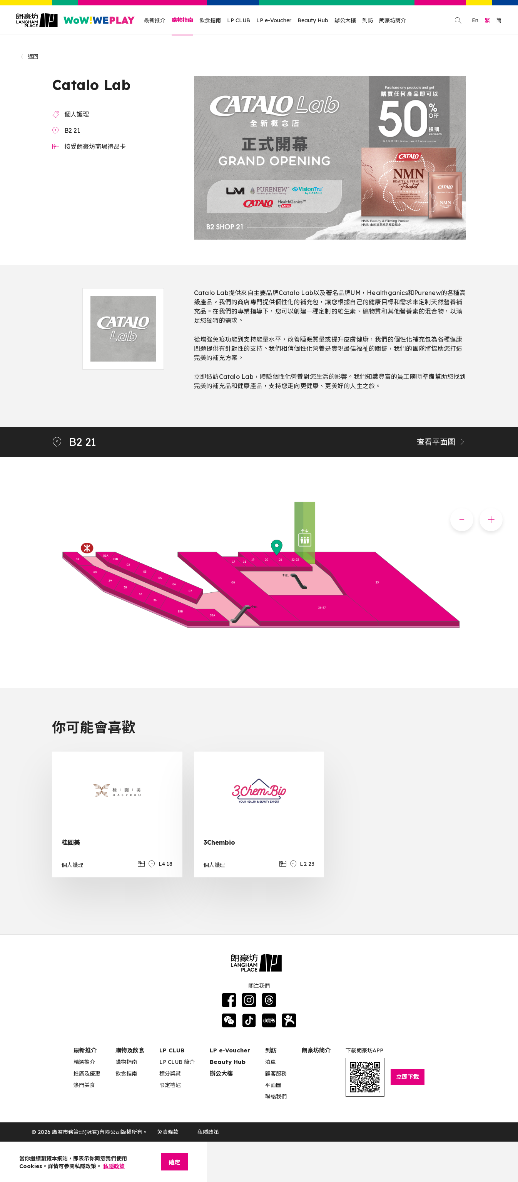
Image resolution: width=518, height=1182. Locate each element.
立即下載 (407, 1076)
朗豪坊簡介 (392, 20)
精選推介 (84, 1062)
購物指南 (182, 20)
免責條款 (168, 1132)
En (475, 20)
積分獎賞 (170, 1073)
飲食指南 (210, 20)
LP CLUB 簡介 (177, 1062)
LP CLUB (238, 20)
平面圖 (273, 1085)
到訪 (367, 20)
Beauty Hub (312, 20)
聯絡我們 (276, 1096)
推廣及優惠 (87, 1073)
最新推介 (154, 20)
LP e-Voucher (273, 20)
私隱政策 (208, 1132)
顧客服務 (276, 1073)
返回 (29, 56)
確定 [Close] (174, 1162)
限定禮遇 (170, 1085)
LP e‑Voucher (230, 1050)
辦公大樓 (345, 20)
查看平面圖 (441, 442)
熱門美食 (84, 1085)
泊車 (270, 1062)
